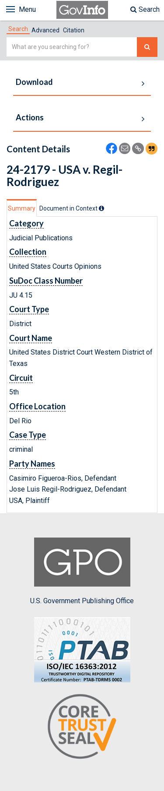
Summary (21, 208)
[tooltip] (101, 208)
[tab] (18, 29)
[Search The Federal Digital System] (147, 47)
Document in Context (71, 208)
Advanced (45, 30)
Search (145, 9)
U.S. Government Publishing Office (82, 571)
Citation (73, 30)
